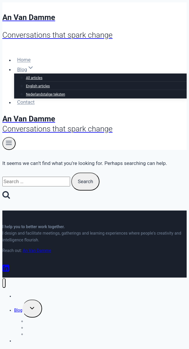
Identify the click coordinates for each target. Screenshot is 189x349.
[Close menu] (4, 283)
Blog (18, 310)
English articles (38, 86)
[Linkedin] (5, 270)
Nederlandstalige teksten (45, 94)
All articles (34, 78)
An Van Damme (37, 250)
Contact (25, 102)
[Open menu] (9, 143)
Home (24, 60)
